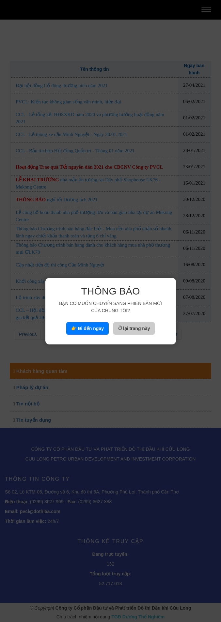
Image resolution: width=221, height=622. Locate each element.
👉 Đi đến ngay (87, 328)
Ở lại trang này (134, 328)
